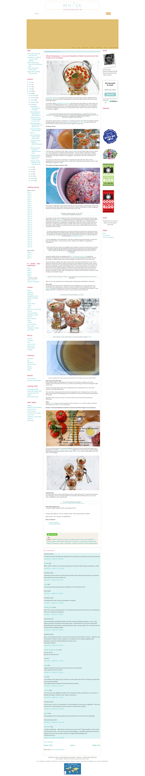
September (33, 102)
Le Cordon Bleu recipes (85, 541)
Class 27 (29, 241)
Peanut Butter (31, 348)
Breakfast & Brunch (32, 296)
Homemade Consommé (64, 541)
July (31, 167)
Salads (29, 305)
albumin (59, 219)
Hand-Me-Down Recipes (34, 380)
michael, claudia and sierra (51, 649)
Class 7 (29, 203)
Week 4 (29, 274)
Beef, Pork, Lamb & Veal (34, 309)
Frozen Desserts (32, 324)
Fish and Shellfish (32, 313)
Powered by (110, 101)
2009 (30, 91)
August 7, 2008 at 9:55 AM (53, 593)
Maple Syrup (30, 346)
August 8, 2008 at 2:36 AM (53, 645)
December (33, 95)
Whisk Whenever (113, 47)
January (32, 180)
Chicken (29, 311)
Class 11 (29, 211)
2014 (30, 82)
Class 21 (29, 230)
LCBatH (74, 541)
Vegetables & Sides (32, 315)
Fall (28, 360)
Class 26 (29, 239)
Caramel (29, 338)
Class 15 (29, 218)
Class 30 (29, 246)
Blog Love (32, 132)
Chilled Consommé (57, 539)
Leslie (45, 665)
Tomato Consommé (78, 543)
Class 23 (29, 233)
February (32, 178)
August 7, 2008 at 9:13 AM (53, 580)
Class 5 (29, 200)
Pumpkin (29, 350)
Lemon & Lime (31, 344)
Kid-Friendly (30, 330)
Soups (29, 307)
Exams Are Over (31, 279)
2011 (30, 86)
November (33, 97)
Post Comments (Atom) (57, 749)
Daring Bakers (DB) (32, 389)
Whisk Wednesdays (32, 396)
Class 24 (29, 235)
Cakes (29, 320)
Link (90, 336)
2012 (30, 84)
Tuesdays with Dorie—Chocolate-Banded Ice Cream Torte (35, 119)
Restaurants (99, 47)
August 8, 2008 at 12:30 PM (54, 709)
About (78, 47)
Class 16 (29, 220)
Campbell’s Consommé (62, 103)
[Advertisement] (72, 32)
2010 (30, 89)
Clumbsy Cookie (48, 607)
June (31, 169)
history (60, 404)
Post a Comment (48, 742)
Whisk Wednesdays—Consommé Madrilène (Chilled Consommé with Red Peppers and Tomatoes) (72, 57)
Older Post (96, 745)
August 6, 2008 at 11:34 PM (54, 568)
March (32, 176)
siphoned (48, 288)
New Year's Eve (31, 364)
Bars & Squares (31, 318)
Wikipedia (69, 122)
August (32, 104)
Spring (29, 366)
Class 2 (29, 194)
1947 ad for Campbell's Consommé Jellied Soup (72, 503)
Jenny (45, 584)
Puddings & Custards (33, 328)
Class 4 (29, 198)
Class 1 (29, 192)
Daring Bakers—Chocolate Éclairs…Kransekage (35, 108)
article (79, 403)
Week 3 (29, 272)
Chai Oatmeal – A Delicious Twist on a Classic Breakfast (34, 59)
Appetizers (30, 292)
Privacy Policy (106, 235)
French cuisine (51, 541)
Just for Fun (30, 415)
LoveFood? (47, 726)
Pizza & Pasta (31, 303)
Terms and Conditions (108, 237)
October (32, 100)
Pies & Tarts (30, 326)
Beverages (30, 294)
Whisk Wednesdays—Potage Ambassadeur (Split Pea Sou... (36, 125)
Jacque (46, 713)
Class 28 (29, 243)
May (31, 171)
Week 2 (29, 270)
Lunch (29, 301)
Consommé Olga (81, 122)
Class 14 (29, 216)
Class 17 (29, 222)
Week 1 (29, 268)
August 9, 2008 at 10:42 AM (54, 722)
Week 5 (29, 276)
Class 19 (29, 226)
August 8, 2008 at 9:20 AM (53, 686)
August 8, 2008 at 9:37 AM (53, 697)
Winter (29, 370)
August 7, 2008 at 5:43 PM (53, 630)
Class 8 (29, 205)
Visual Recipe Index (55, 524)
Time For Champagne (33, 281)
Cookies (29, 322)
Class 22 (29, 231)
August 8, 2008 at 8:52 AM (53, 672)
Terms (105, 47)
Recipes (92, 47)
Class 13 (29, 215)
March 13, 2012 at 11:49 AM (54, 738)
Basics (29, 290)
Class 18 (29, 224)
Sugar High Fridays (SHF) (34, 391)
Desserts (29, 316)
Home (73, 47)
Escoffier (72, 252)
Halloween (30, 362)
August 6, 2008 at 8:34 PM (53, 559)
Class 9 (29, 207)
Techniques (67, 543)
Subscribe (110, 94)
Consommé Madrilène (52, 97)
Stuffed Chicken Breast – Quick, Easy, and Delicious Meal (34, 64)
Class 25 (29, 237)
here (77, 451)
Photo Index (85, 47)
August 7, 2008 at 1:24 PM (53, 603)
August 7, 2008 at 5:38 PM (53, 614)
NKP (45, 676)
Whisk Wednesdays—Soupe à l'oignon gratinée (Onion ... (35, 136)
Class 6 (29, 201)
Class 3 (29, 196)
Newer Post (48, 745)
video (52, 403)
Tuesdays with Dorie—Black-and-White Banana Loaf (35, 157)
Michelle (46, 563)
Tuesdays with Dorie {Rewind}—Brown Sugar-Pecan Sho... (35, 162)
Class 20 (29, 228)
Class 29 (29, 245)
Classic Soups (74, 539)
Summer (29, 368)
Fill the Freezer (31, 378)
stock (47, 152)
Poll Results (30, 420)
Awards (29, 405)
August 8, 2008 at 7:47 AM (53, 661)
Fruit (28, 342)
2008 (30, 93)
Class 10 (29, 209)
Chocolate (30, 340)
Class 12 (29, 213)
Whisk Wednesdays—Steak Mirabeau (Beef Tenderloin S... (36, 113)
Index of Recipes (54, 522)
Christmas (30, 358)
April (31, 174)
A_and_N (46, 690)
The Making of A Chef (77, 236)
